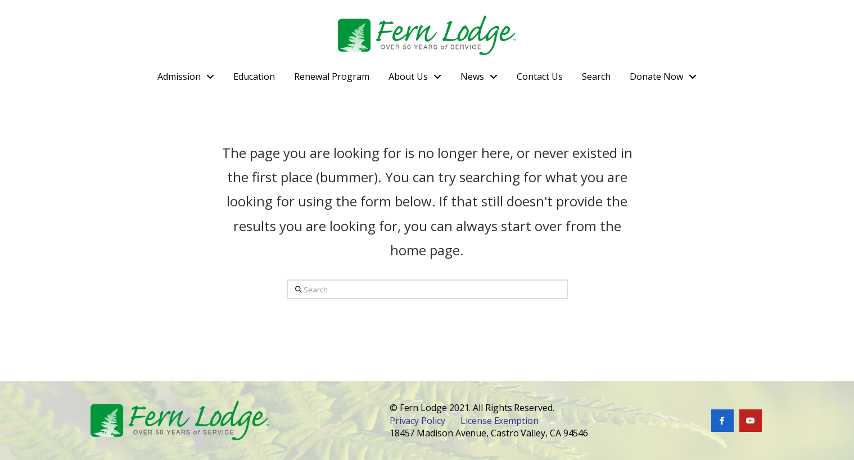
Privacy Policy (417, 420)
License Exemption (499, 420)
